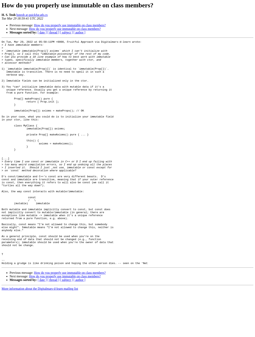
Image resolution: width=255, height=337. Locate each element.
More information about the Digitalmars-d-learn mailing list (40, 333)
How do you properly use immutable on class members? (70, 25)
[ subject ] (66, 32)
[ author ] (79, 32)
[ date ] (42, 32)
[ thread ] (53, 32)
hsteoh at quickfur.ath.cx (32, 15)
